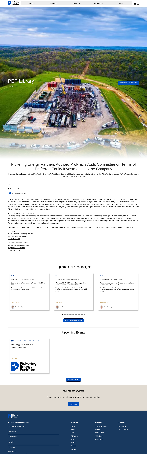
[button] (32, 3)
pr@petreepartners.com (16, 248)
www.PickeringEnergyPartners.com (45, 223)
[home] (13, 3)
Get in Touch (73, 404)
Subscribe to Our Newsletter (128, 83)
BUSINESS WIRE (24, 199)
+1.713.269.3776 (14, 250)
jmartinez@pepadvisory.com (18, 236)
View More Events (73, 379)
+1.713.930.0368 (14, 239)
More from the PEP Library (73, 320)
